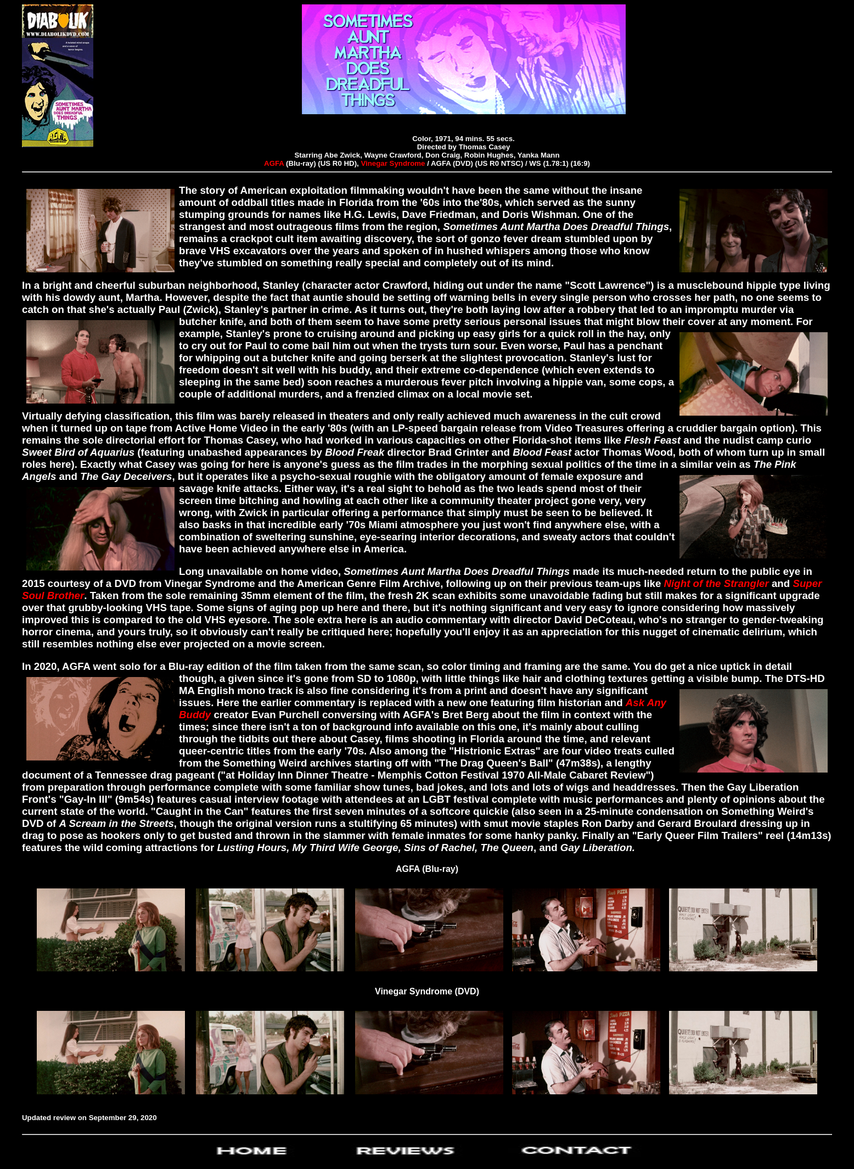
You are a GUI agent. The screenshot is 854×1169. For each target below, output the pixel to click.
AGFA (274, 163)
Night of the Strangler (718, 583)
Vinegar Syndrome (394, 163)
